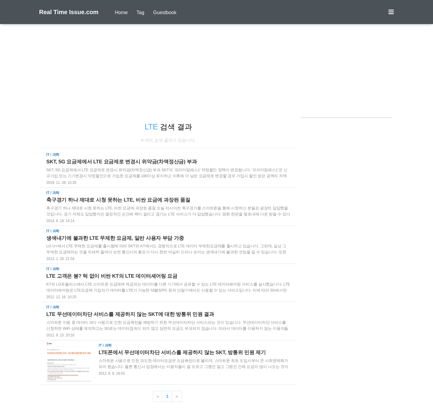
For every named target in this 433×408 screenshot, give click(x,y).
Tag (140, 12)
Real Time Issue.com (69, 12)
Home (121, 12)
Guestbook (164, 12)
